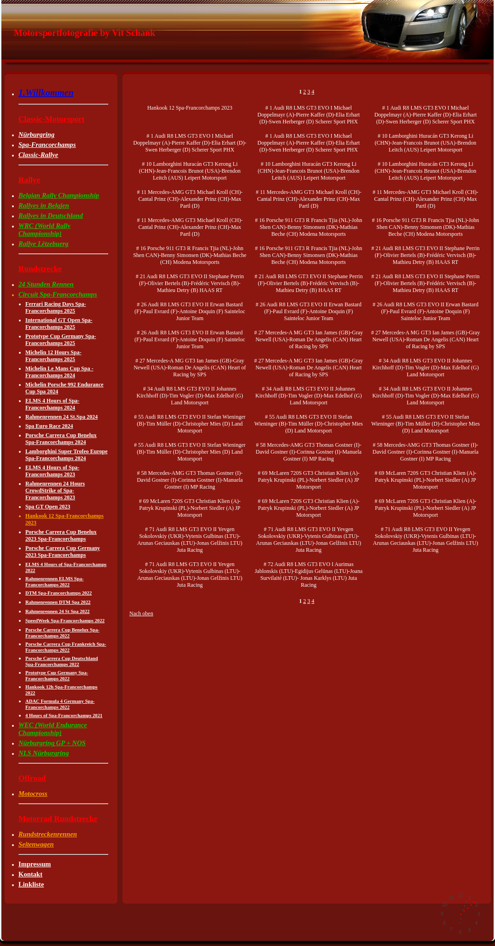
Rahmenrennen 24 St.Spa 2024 (61, 417)
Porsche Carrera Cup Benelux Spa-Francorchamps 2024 (61, 438)
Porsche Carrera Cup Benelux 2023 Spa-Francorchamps (61, 535)
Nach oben (141, 613)
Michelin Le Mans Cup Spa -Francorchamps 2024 (59, 372)
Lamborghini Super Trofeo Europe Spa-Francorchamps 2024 (66, 454)
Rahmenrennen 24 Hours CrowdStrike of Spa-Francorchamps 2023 (55, 490)
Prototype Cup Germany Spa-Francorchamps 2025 (60, 339)
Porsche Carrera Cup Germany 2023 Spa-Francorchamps (62, 551)
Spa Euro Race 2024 (49, 426)
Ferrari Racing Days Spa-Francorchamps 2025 (55, 307)
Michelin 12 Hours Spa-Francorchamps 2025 (53, 355)
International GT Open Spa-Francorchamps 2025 (58, 323)
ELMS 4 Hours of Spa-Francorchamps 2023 (52, 471)
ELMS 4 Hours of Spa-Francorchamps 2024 (52, 404)
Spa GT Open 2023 (47, 506)
